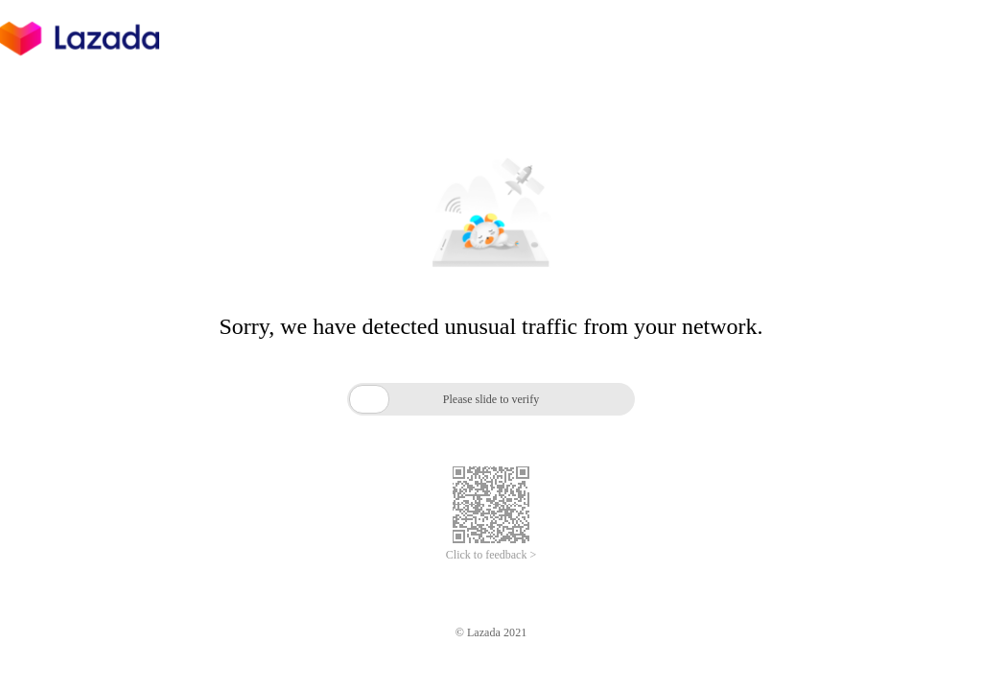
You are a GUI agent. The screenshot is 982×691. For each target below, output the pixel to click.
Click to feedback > (491, 554)
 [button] (369, 399)
